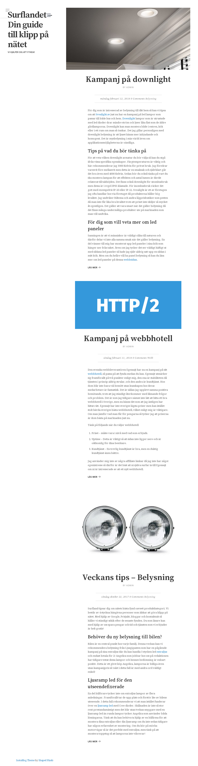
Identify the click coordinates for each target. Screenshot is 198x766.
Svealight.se (103, 114)
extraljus (162, 651)
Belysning (150, 98)
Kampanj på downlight (128, 79)
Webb (150, 357)
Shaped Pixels (45, 760)
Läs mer (92, 268)
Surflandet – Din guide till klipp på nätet (30, 30)
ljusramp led (105, 705)
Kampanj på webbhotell (128, 339)
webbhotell (95, 373)
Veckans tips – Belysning (128, 577)
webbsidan (130, 259)
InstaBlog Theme (25, 760)
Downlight (128, 118)
